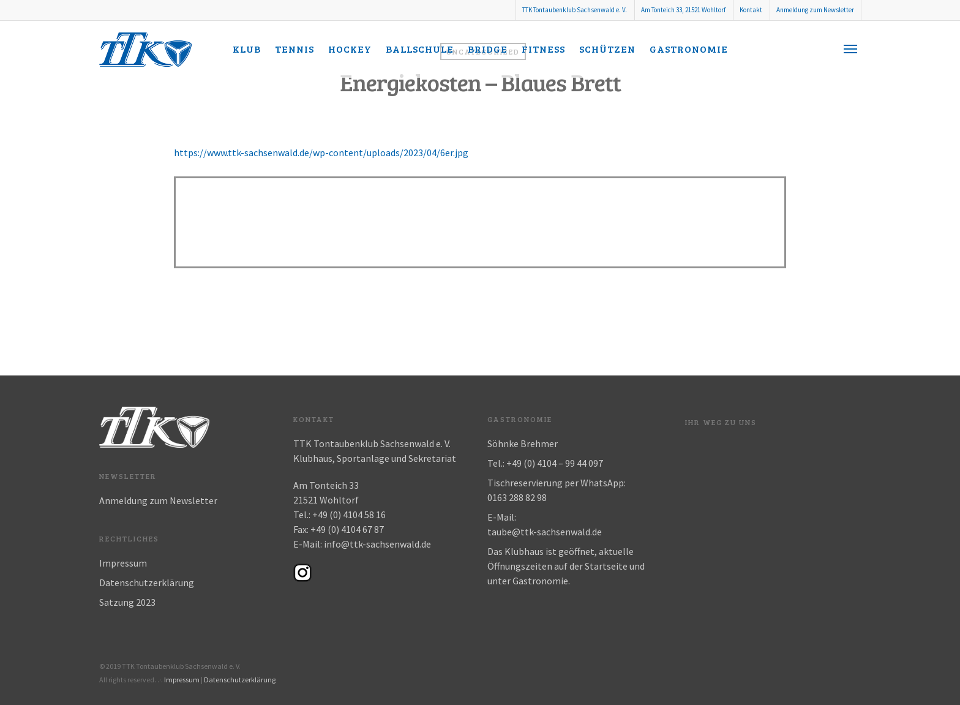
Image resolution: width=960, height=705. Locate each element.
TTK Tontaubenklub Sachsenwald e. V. (574, 10)
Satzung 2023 (127, 602)
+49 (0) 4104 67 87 (347, 529)
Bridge (488, 48)
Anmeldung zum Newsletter (815, 10)
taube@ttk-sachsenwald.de (544, 532)
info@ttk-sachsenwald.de (377, 544)
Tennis (294, 48)
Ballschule (420, 48)
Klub (247, 48)
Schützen (607, 48)
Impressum (123, 563)
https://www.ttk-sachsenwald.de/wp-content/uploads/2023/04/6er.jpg (321, 152)
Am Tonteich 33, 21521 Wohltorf (683, 10)
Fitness (543, 48)
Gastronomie (689, 48)
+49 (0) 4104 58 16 (349, 514)
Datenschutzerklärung (146, 582)
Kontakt (751, 10)
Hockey (350, 48)
